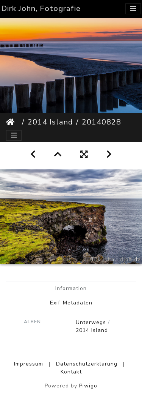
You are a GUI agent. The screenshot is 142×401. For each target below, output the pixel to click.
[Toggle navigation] (133, 8)
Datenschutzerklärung (86, 363)
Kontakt (71, 371)
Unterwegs (91, 322)
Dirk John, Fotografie (41, 8)
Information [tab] (71, 288)
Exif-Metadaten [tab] (71, 302)
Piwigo (88, 385)
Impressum (28, 363)
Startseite (12, 122)
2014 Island (50, 122)
